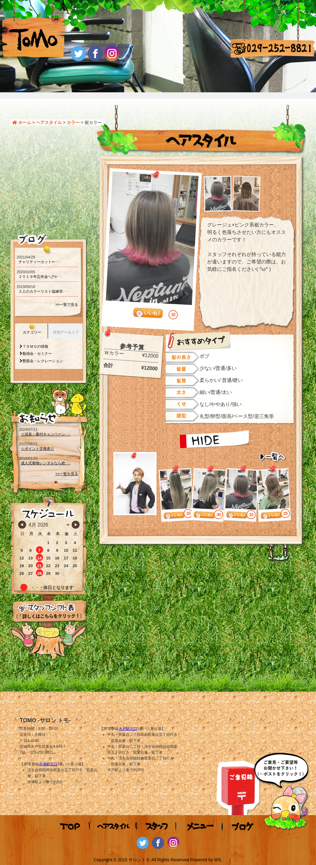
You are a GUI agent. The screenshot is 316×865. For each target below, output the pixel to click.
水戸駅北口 (128, 729)
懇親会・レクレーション (42, 361)
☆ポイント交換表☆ (37, 449)
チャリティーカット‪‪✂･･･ (39, 262)
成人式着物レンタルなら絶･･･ (46, 463)
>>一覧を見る (66, 474)
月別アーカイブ (66, 332)
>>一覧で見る (66, 304)
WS (217, 859)
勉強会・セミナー (37, 353)
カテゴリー (32, 332)
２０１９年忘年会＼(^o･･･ (40, 276)
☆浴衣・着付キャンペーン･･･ (46, 434)
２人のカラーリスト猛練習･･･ (43, 291)
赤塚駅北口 (48, 764)
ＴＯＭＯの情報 (35, 346)
